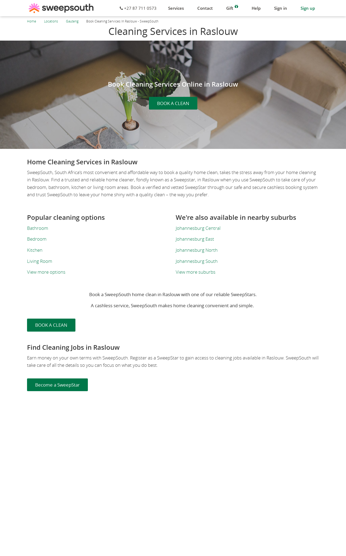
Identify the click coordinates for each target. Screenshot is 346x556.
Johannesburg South (197, 261)
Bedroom (36, 239)
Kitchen (34, 250)
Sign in (280, 8)
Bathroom (37, 228)
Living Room (39, 261)
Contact (205, 8)
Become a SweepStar (57, 385)
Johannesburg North (197, 250)
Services (176, 8)
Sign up (308, 8)
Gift (232, 7)
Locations (51, 21)
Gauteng (72, 21)
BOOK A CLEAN (173, 103)
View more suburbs (195, 272)
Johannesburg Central (198, 228)
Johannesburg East (195, 239)
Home (31, 21)
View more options (46, 272)
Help (256, 8)
